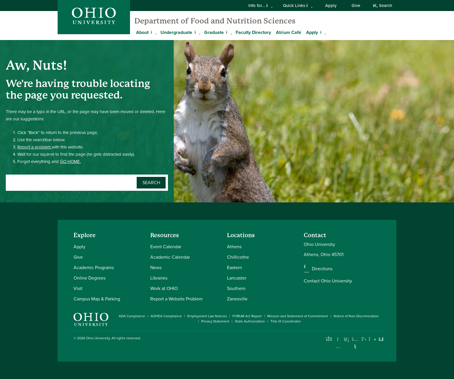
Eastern (234, 267)
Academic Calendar (170, 257)
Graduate (214, 32)
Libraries (158, 278)
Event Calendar (165, 246)
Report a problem (34, 147)
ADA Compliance (132, 316)
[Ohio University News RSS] (381, 339)
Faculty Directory (253, 32)
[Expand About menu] (153, 32)
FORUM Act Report (247, 316)
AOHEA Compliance (166, 316)
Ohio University (98, 338)
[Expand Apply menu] (322, 32)
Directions (322, 269)
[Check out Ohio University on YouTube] (355, 343)
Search (382, 5)
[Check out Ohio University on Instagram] (337, 346)
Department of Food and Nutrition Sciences (215, 21)
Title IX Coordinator (285, 321)
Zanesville (237, 298)
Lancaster (236, 278)
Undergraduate (176, 32)
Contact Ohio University (328, 281)
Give (356, 5)
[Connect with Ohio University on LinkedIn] (346, 339)
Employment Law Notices (207, 316)
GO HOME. (70, 161)
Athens (234, 246)
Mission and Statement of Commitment (297, 316)
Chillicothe (238, 257)
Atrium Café (288, 32)
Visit (78, 288)
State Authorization (250, 321)
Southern (236, 288)
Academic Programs (94, 267)
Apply (330, 5)
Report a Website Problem (176, 298)
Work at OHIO (164, 288)
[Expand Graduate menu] (228, 32)
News (156, 267)
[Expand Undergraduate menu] (196, 32)
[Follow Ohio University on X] (363, 339)
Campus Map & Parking (97, 298)
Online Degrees (89, 278)
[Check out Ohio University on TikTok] (372, 339)
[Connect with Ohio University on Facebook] (329, 339)
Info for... (260, 5)
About (142, 32)
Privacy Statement (215, 321)
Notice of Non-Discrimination (356, 316)
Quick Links (297, 5)
